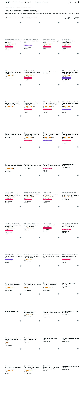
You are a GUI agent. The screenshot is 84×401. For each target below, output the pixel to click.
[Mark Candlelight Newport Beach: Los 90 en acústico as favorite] (58, 176)
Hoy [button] (16, 18)
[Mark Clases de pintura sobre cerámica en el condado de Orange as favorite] (39, 349)
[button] (24, 7)
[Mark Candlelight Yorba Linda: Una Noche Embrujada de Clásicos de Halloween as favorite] (78, 176)
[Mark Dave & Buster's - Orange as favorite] (39, 321)
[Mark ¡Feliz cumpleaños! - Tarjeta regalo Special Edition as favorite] (78, 294)
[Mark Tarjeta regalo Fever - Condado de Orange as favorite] (78, 349)
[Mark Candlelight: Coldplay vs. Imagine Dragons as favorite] (20, 54)
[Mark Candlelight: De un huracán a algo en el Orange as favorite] (20, 321)
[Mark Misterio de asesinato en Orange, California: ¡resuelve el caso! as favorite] (58, 349)
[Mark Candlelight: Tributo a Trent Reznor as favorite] (20, 238)
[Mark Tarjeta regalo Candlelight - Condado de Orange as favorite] (78, 147)
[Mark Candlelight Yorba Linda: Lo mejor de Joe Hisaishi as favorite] (58, 116)
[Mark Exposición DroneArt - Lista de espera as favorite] (20, 294)
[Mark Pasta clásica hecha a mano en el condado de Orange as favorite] (20, 349)
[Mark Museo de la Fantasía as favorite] (39, 294)
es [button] (71, 2)
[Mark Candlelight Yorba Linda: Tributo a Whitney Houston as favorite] (39, 176)
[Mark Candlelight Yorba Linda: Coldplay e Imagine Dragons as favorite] (78, 116)
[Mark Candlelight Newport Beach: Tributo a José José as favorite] (58, 266)
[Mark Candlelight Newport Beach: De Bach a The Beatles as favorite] (39, 238)
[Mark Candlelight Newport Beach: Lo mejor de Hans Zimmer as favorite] (39, 116)
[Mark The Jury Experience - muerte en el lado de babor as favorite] (58, 294)
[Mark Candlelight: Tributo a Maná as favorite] (58, 207)
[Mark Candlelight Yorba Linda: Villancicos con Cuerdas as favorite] (20, 147)
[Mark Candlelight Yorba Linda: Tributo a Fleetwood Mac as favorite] (78, 54)
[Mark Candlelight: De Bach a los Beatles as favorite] (20, 116)
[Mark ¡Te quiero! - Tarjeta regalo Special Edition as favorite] (78, 321)
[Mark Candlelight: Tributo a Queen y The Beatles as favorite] (58, 23)
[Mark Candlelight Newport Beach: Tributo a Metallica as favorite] (78, 23)
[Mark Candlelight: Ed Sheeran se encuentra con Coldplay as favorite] (78, 207)
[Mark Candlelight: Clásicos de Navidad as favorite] (58, 238)
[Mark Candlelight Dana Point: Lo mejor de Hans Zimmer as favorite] (20, 207)
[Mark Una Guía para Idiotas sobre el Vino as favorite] (39, 147)
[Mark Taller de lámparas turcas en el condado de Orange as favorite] (20, 266)
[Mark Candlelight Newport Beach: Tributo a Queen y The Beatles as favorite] (20, 85)
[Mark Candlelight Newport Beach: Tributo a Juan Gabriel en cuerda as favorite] (20, 176)
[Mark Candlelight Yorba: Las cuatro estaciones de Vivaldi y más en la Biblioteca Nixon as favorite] (58, 85)
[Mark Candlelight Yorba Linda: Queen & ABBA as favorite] (39, 54)
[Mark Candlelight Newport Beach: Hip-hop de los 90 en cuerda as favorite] (39, 85)
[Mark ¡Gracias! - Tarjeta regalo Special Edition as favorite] (58, 54)
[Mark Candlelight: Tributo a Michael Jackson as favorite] (39, 23)
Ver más (77, 13)
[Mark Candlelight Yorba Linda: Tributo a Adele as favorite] (78, 85)
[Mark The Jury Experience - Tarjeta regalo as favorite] (58, 321)
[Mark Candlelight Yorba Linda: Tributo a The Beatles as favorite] (20, 23)
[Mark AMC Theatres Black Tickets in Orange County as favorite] (78, 266)
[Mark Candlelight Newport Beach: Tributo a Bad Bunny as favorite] (39, 207)
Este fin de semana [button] (25, 18)
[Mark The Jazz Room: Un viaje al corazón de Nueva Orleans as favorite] (39, 266)
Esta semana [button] (36, 18)
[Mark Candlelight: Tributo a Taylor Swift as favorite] (58, 147)
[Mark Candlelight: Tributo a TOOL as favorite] (78, 238)
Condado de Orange (9, 7)
